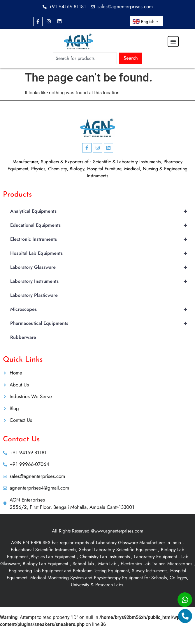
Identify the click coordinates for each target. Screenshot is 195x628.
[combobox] (85, 58)
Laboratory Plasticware (34, 295)
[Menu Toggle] (173, 41)
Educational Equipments (101, 225)
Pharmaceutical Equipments (101, 323)
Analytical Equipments (101, 211)
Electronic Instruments (101, 239)
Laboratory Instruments (101, 281)
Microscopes (101, 309)
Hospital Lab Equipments (101, 253)
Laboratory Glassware (101, 267)
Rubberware (23, 337)
